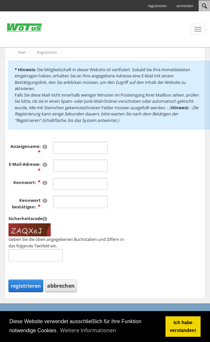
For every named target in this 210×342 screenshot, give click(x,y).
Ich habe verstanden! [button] (183, 326)
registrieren (157, 5)
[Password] (80, 184)
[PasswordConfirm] (80, 202)
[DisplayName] (80, 148)
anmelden (185, 5)
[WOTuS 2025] (24, 27)
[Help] (45, 146)
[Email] (80, 166)
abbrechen (61, 285)
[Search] (204, 5)
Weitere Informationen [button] (88, 330)
